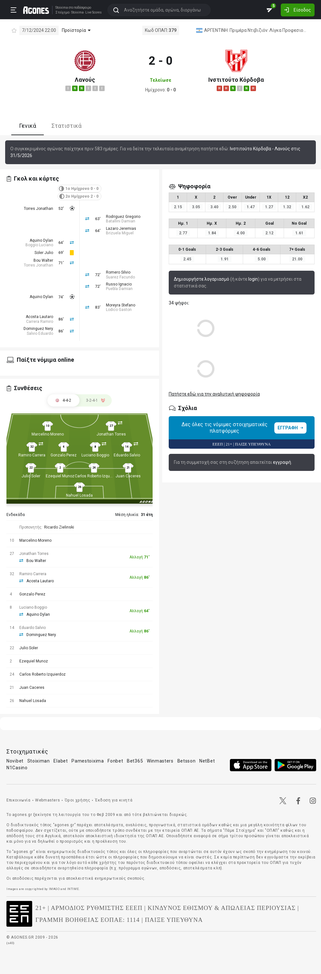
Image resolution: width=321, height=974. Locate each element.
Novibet (15, 760)
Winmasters (160, 760)
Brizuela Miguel (120, 233)
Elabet (60, 760)
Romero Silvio (118, 272)
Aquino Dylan (41, 240)
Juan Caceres (128, 476)
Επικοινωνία (18, 800)
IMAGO (54, 889)
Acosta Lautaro (39, 316)
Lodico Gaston (119, 309)
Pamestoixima (87, 760)
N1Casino (17, 767)
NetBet (207, 760)
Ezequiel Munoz (60, 476)
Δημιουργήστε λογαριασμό (201, 279)
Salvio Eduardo (40, 333)
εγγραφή (282, 462)
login (253, 279)
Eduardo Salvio (127, 455)
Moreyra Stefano (120, 305)
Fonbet (115, 760)
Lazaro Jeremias (121, 228)
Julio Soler (31, 476)
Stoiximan (38, 760)
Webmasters (47, 800)
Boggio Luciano (39, 245)
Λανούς (85, 79)
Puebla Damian (119, 288)
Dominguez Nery (38, 328)
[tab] (96, 400)
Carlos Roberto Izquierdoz (98, 476)
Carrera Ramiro (39, 321)
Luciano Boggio (95, 455)
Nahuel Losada (79, 495)
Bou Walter (43, 260)
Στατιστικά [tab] (66, 125)
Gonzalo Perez (64, 455)
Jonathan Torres (111, 434)
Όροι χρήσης (77, 800)
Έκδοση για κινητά (113, 800)
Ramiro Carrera (31, 455)
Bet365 (135, 760)
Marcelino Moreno (48, 434)
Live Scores (93, 12)
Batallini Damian (120, 221)
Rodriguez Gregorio (123, 216)
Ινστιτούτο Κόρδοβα (236, 79)
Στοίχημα (62, 12)
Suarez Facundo (120, 277)
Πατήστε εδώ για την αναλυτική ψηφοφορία (214, 394)
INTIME (73, 889)
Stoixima (61, 7)
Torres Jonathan (38, 208)
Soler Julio (43, 252)
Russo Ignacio (119, 284)
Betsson (186, 760)
